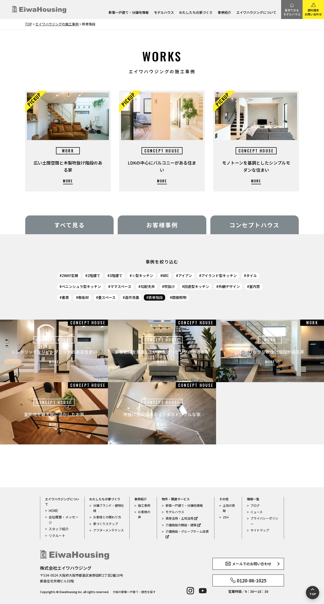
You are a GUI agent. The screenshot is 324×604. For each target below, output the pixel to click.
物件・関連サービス (176, 499)
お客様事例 (162, 225)
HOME (53, 510)
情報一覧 (253, 499)
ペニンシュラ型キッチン (81, 286)
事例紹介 (224, 13)
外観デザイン (229, 286)
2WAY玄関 (70, 275)
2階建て (93, 275)
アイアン (185, 275)
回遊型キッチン (196, 286)
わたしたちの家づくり (196, 13)
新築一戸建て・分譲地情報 (129, 13)
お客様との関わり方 (107, 517)
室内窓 (254, 286)
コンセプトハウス (254, 225)
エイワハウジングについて (256, 13)
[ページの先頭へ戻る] (312, 592)
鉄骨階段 (155, 297)
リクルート (56, 535)
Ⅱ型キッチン (142, 275)
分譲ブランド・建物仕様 (108, 508)
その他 (223, 499)
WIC (165, 275)
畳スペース (107, 297)
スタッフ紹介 (58, 528)
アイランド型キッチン (219, 275)
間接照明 (179, 297)
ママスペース (120, 286)
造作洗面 (132, 297)
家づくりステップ (105, 523)
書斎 (65, 297)
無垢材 (83, 297)
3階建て (116, 275)
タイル (251, 275)
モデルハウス (164, 13)
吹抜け (169, 286)
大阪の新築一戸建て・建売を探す (134, 592)
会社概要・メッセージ (62, 519)
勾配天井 (148, 286)
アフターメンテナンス (108, 530)
